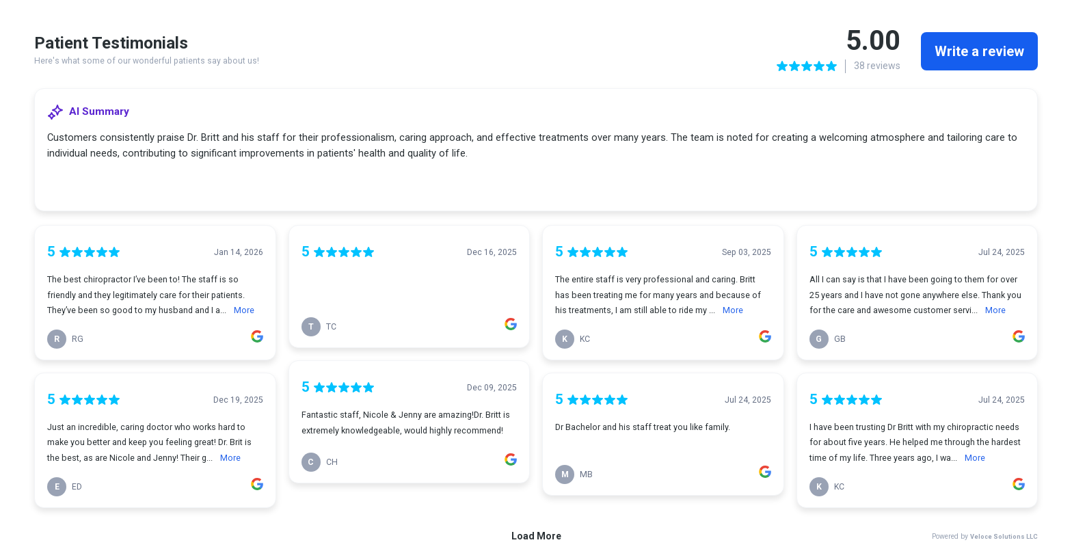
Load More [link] (536, 536)
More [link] (244, 310)
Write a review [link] (979, 51)
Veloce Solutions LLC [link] (1004, 536)
